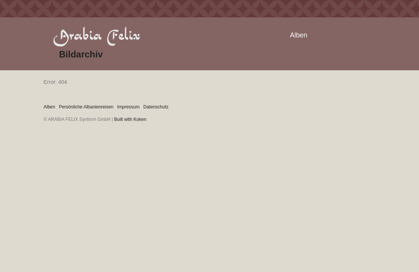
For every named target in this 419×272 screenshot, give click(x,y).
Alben (298, 35)
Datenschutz (156, 107)
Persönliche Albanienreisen (86, 107)
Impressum (128, 107)
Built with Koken (130, 119)
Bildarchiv (81, 54)
